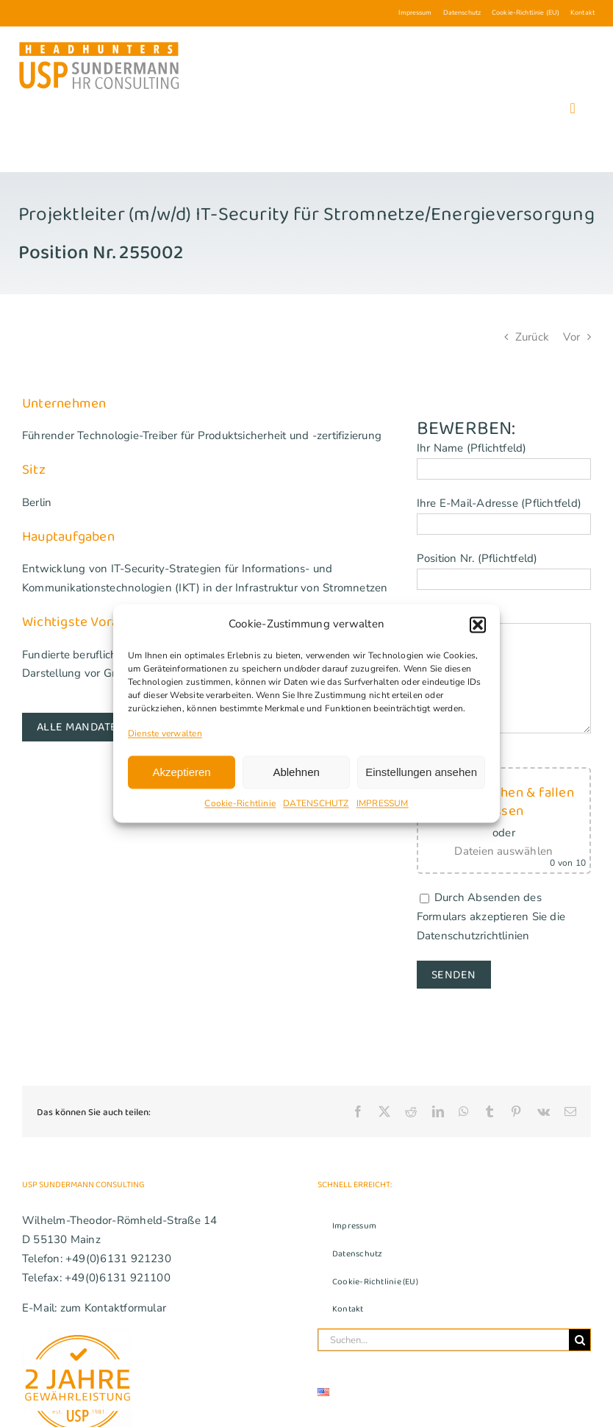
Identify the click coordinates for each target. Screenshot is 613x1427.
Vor (571, 337)
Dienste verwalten (165, 733)
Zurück (532, 337)
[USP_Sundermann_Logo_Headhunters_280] (99, 45)
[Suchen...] (443, 1340)
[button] (477, 624)
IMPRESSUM (382, 804)
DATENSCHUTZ (315, 804)
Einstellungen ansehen (421, 772)
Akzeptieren (181, 772)
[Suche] (579, 1340)
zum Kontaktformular (113, 1307)
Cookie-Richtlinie (240, 804)
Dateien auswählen (503, 851)
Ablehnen (296, 772)
